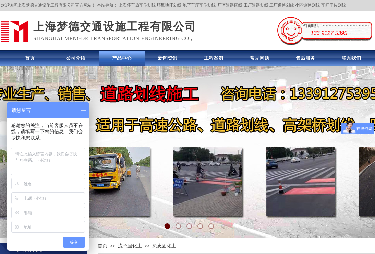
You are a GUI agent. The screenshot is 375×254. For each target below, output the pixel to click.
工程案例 (213, 58)
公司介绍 (75, 58)
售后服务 (305, 58)
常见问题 (259, 58)
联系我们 (351, 58)
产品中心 (121, 58)
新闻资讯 (167, 58)
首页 (30, 58)
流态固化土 (130, 246)
